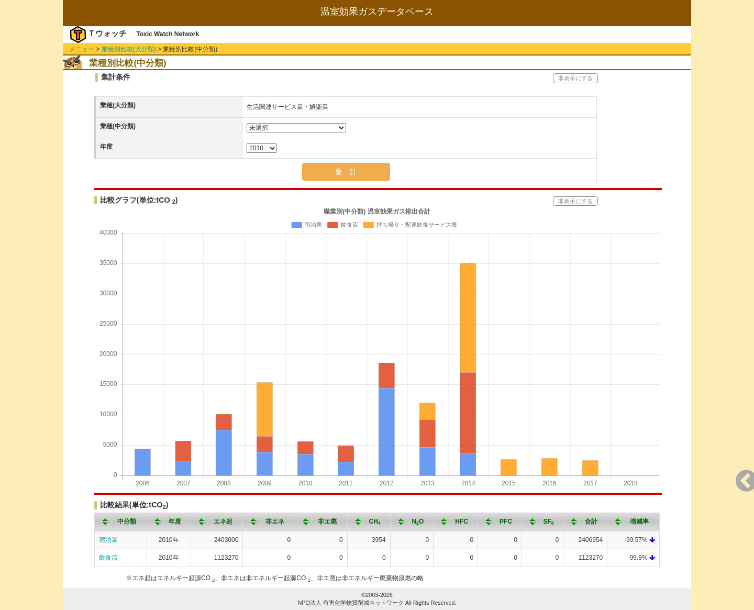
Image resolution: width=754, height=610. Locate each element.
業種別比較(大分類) (129, 49)
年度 (106, 146)
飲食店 (108, 557)
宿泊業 (108, 540)
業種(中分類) (118, 126)
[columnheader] (121, 522)
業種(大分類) (118, 105)
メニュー (81, 49)
